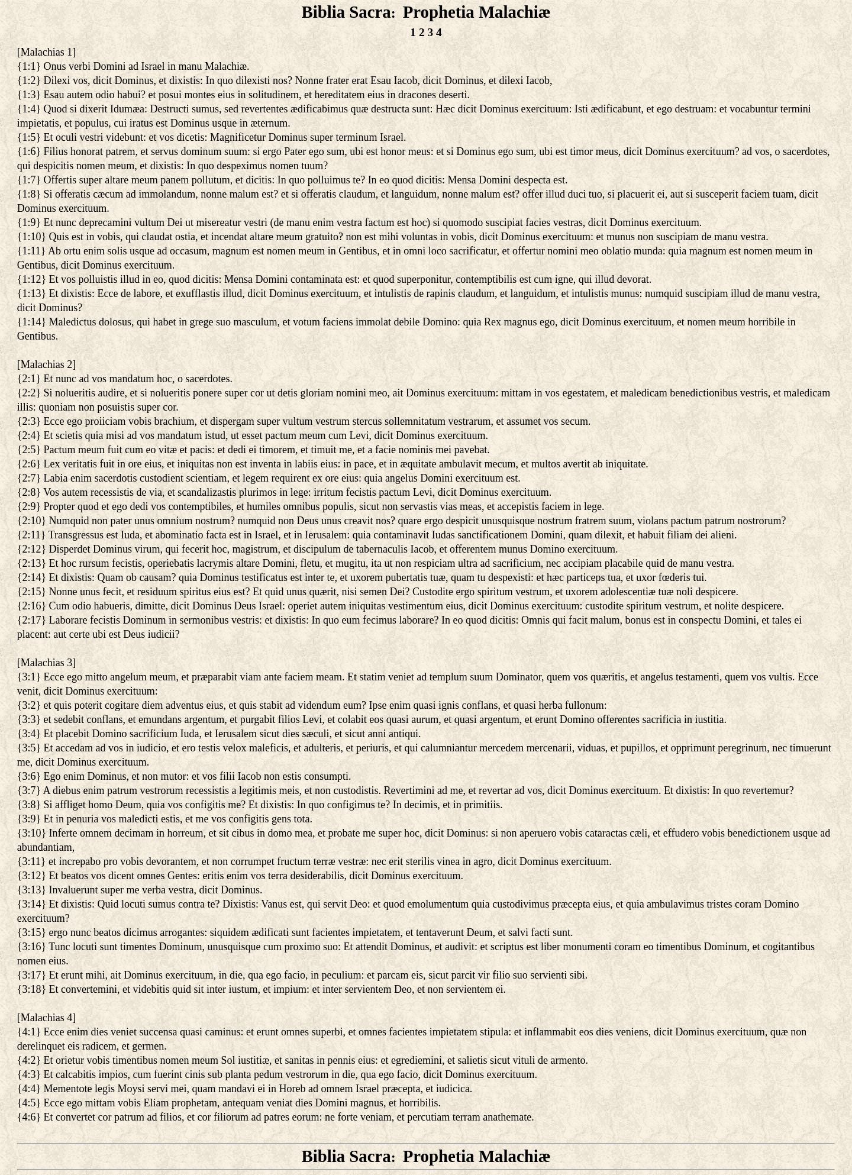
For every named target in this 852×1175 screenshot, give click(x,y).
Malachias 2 (46, 364)
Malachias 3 (46, 663)
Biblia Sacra (345, 11)
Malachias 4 (46, 1018)
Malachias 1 (46, 52)
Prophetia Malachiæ (477, 11)
